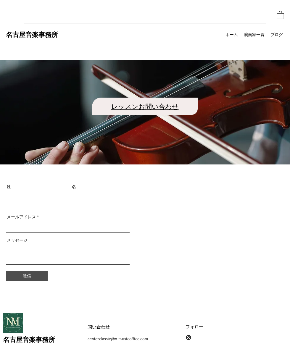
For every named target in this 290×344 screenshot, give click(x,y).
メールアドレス (21, 217)
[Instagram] (188, 337)
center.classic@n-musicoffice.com (118, 338)
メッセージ (17, 240)
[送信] (27, 276)
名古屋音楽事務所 (32, 34)
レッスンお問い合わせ (145, 106)
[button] (280, 14)
